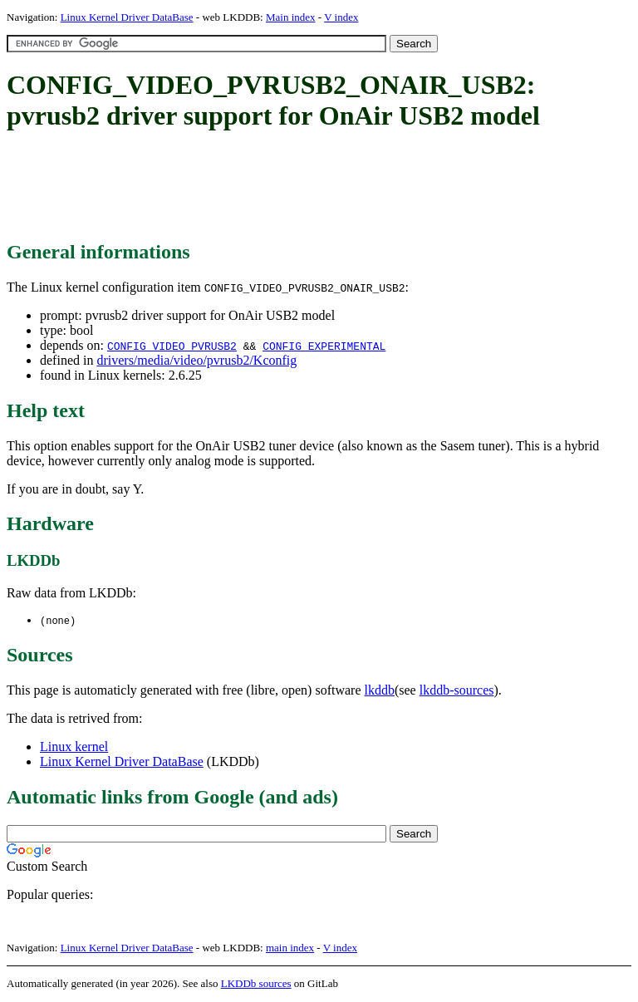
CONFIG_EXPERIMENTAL (324, 345)
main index (290, 948)
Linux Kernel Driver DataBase (127, 17)
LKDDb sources (256, 984)
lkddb (380, 691)
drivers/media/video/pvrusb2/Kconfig (196, 360)
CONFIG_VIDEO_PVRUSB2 (172, 345)
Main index (291, 17)
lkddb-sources (457, 691)
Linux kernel (74, 747)
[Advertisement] (309, 187)
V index (341, 17)
